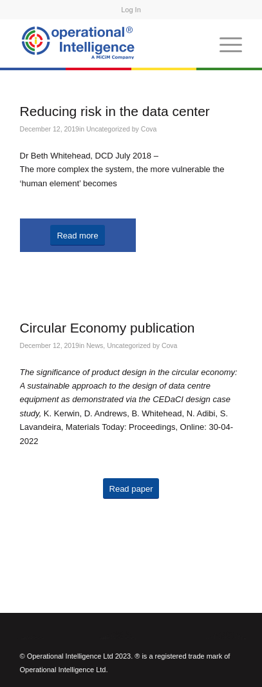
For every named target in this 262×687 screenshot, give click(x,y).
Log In (131, 10)
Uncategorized (108, 129)
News (94, 345)
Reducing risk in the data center (115, 111)
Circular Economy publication (107, 327)
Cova (149, 129)
